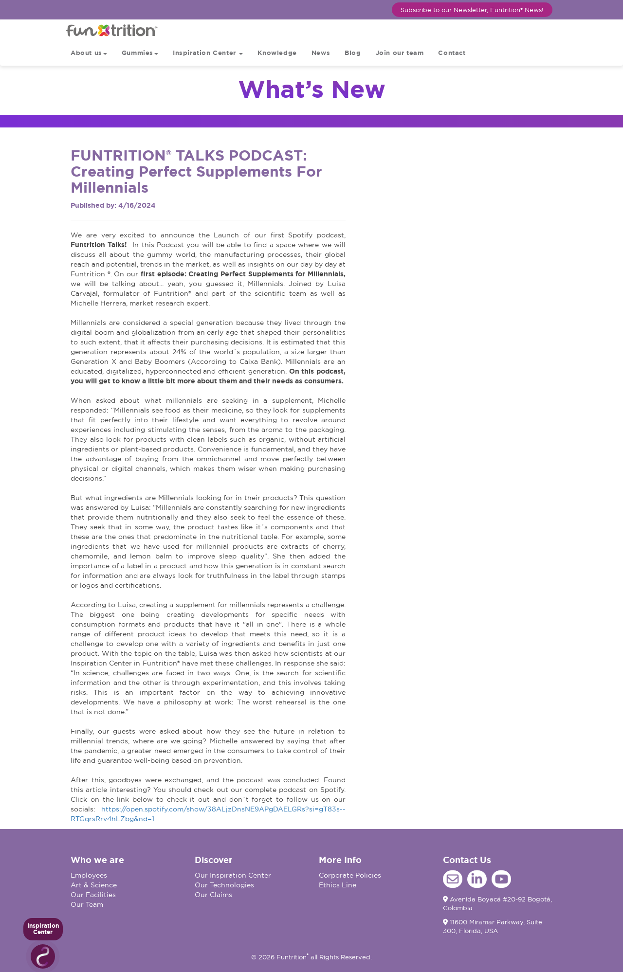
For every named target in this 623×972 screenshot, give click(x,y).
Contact (451, 53)
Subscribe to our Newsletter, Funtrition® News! (472, 10)
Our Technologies (224, 885)
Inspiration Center (208, 53)
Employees (89, 875)
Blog (353, 53)
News (321, 53)
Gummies (140, 53)
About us (89, 53)
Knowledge (276, 53)
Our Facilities (93, 894)
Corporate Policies (350, 875)
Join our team (400, 53)
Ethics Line (337, 885)
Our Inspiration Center (233, 875)
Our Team (87, 904)
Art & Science (94, 885)
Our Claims (213, 894)
